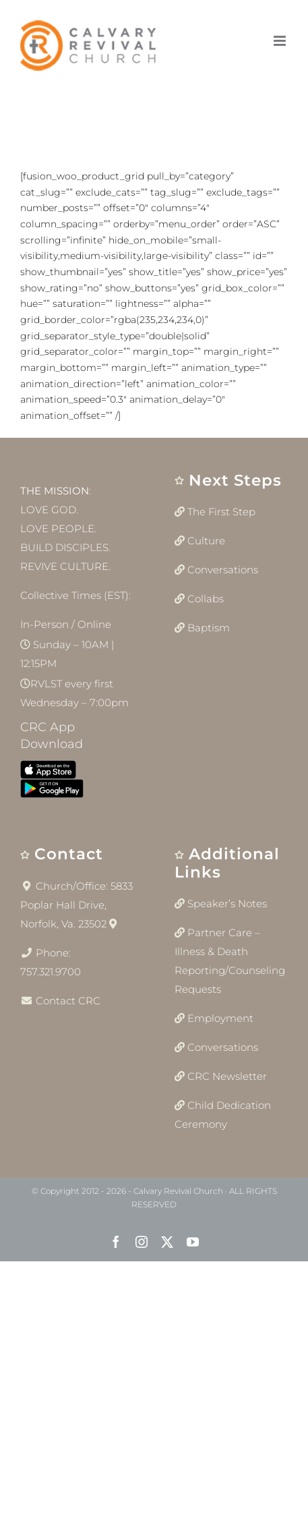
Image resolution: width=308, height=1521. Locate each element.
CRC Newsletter (227, 1076)
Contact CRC (68, 1000)
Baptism (208, 627)
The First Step (221, 511)
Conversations (222, 569)
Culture (206, 540)
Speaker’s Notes (227, 903)
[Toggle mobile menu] (281, 41)
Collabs (205, 598)
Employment (220, 1018)
